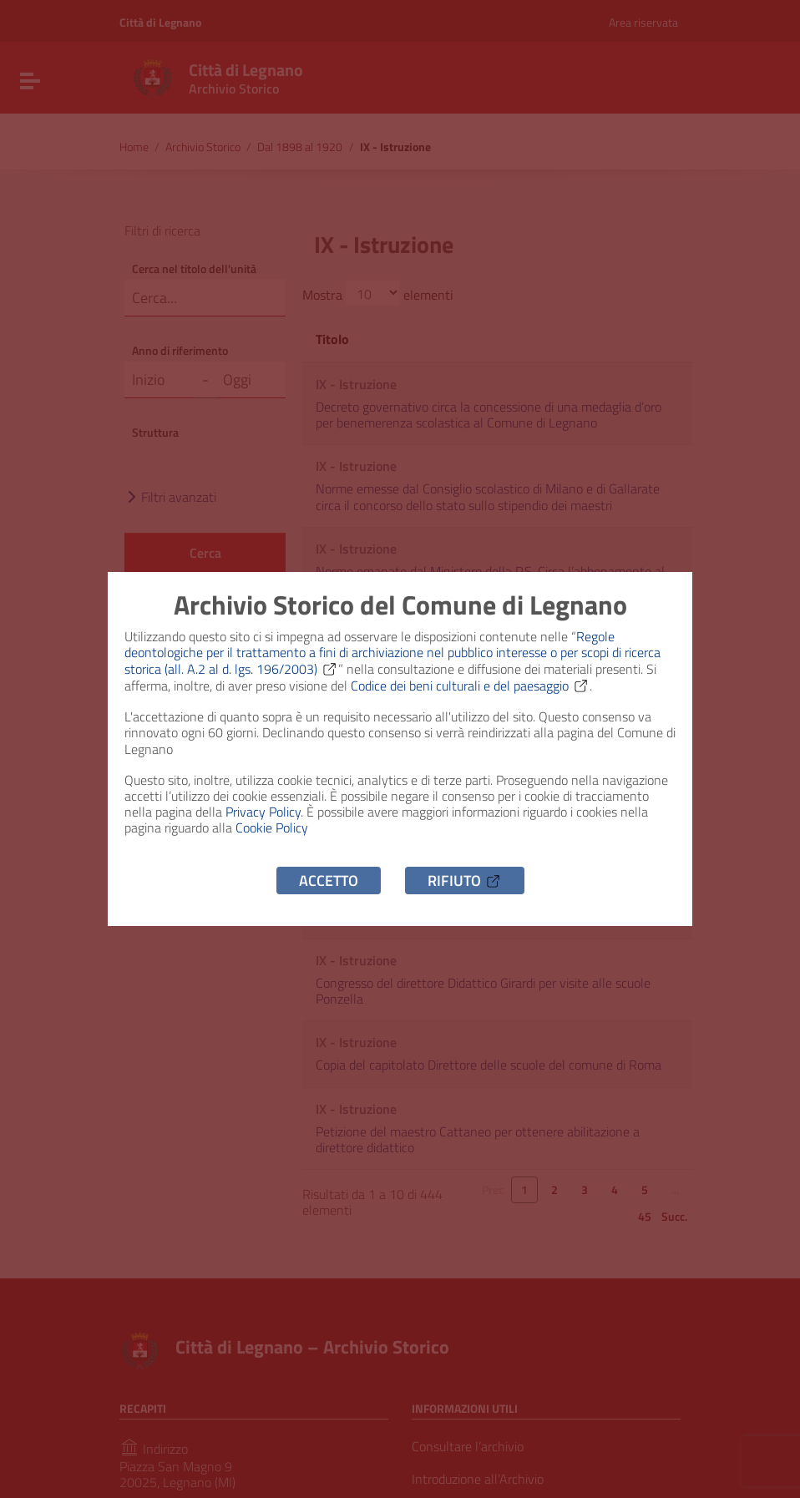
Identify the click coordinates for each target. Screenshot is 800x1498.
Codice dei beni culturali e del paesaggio (470, 686)
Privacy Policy (263, 812)
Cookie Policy (271, 827)
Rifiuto (465, 880)
